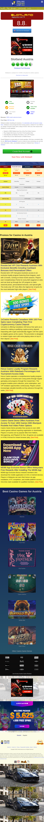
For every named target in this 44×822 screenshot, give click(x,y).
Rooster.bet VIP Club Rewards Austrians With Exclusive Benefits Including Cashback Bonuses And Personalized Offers (21, 268)
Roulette (33, 101)
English (14, 8)
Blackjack (11, 106)
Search (31, 747)
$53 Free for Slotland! (23, 30)
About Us (9, 747)
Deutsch (19, 735)
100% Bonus (16, 173)
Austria (3, 8)
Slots (10, 101)
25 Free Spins (27, 173)
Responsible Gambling (24, 747)
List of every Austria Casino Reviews (22, 673)
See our (5, 175)
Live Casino (12, 111)
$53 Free (6, 173)
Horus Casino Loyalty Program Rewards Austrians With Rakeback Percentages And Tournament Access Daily (20, 371)
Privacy (18, 747)
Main (8, 8)
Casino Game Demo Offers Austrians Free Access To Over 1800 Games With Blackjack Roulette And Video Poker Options (21, 423)
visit (5, 225)
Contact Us (14, 747)
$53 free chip (10, 120)
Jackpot (33, 111)
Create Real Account (21, 151)
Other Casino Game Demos (22, 651)
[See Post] (32, 289)
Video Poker (34, 106)
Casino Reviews (22, 8)
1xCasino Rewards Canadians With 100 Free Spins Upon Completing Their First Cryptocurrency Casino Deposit (21, 322)
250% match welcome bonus (13, 117)
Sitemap (35, 747)
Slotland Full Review (22, 68)
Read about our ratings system (22, 75)
